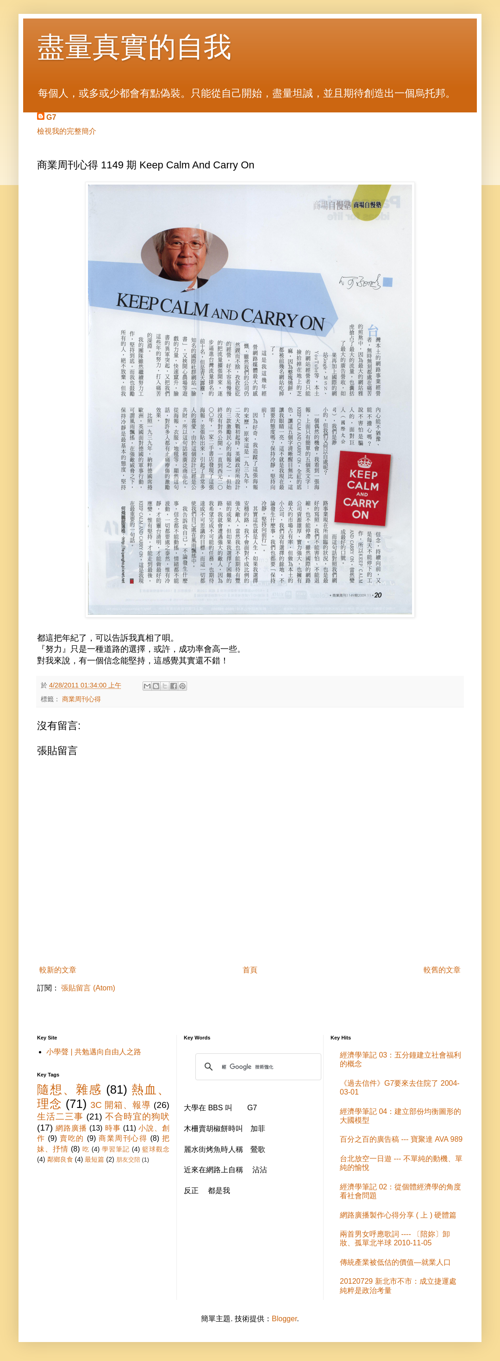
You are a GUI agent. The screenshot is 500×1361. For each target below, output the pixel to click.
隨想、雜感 (69, 1089)
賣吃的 (72, 1138)
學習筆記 (116, 1149)
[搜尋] (257, 1066)
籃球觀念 (155, 1149)
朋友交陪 (128, 1159)
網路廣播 (71, 1128)
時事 (113, 1128)
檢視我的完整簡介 (66, 131)
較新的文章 (57, 970)
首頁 (250, 970)
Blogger (284, 1319)
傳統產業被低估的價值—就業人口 (395, 1262)
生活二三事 (60, 1116)
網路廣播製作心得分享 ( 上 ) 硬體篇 (398, 1215)
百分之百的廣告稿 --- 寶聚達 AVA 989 (401, 1139)
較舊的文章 (442, 970)
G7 (51, 117)
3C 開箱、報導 (120, 1105)
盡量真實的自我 (134, 46)
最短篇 (94, 1159)
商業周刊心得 (81, 699)
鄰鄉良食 (60, 1159)
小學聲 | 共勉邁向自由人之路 (93, 1052)
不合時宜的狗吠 (137, 1116)
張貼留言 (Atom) (88, 988)
